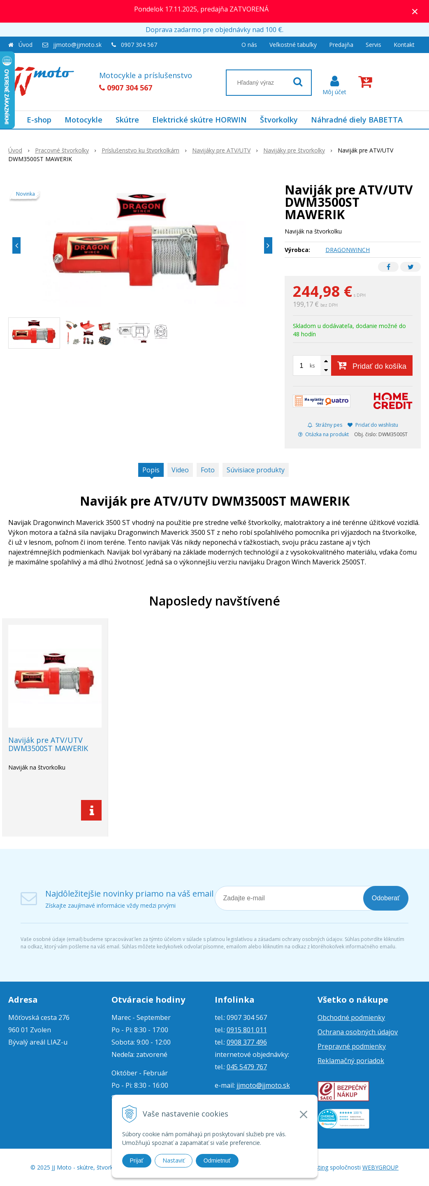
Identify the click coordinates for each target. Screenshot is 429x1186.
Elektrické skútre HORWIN (199, 120)
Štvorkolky (279, 120)
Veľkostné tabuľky (293, 45)
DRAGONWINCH (347, 250)
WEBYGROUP (380, 1167)
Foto (208, 469)
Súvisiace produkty (256, 469)
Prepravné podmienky (352, 1046)
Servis (373, 45)
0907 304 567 (139, 45)
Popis (151, 469)
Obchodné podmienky (351, 1017)
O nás (249, 45)
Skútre (127, 120)
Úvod (25, 45)
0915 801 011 (247, 1029)
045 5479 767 (247, 1066)
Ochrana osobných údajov (358, 1031)
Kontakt (404, 45)
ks (312, 365)
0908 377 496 (247, 1042)
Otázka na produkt (323, 434)
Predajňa (341, 45)
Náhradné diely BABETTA (357, 120)
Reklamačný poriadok (351, 1060)
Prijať (137, 1160)
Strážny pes (325, 424)
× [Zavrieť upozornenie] (415, 11)
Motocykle (83, 120)
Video (180, 469)
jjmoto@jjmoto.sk (77, 45)
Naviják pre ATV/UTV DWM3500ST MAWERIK (48, 744)
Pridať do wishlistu (373, 424)
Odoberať (386, 898)
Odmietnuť (217, 1160)
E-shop (39, 120)
